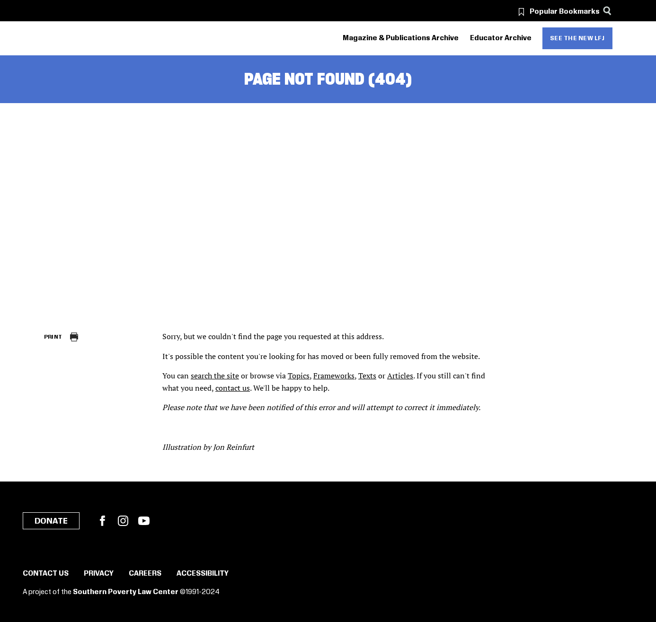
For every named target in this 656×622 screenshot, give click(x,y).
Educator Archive (501, 38)
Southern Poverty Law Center (125, 592)
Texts (367, 375)
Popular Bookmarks (565, 12)
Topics (299, 375)
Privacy (99, 573)
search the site (215, 375)
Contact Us (46, 573)
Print (53, 337)
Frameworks (334, 375)
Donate (51, 521)
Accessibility (203, 573)
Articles (400, 375)
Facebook (102, 521)
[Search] (607, 11)
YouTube (144, 521)
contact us (232, 388)
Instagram (123, 521)
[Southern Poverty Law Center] (52, 38)
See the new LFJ (577, 38)
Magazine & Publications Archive (401, 38)
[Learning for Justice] (97, 38)
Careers (145, 573)
